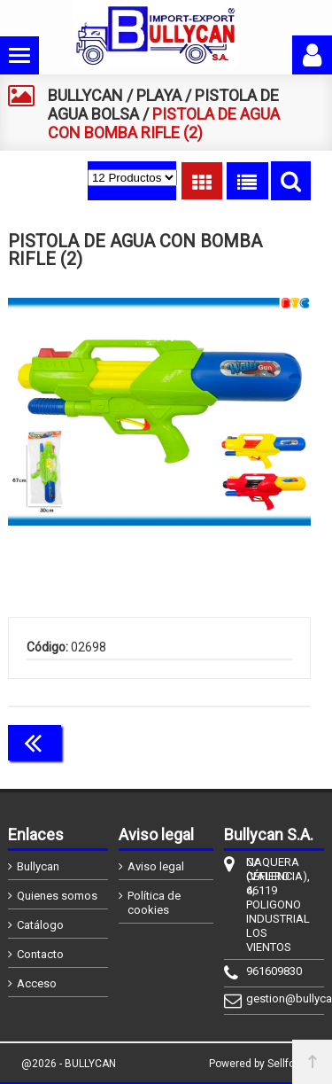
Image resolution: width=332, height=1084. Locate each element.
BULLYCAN (85, 95)
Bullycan (38, 866)
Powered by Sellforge (260, 1063)
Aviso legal (155, 866)
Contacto (40, 954)
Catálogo (40, 925)
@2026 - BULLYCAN (68, 1063)
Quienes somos (57, 895)
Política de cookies (154, 902)
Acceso (37, 983)
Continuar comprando (232, 741)
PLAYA (158, 95)
